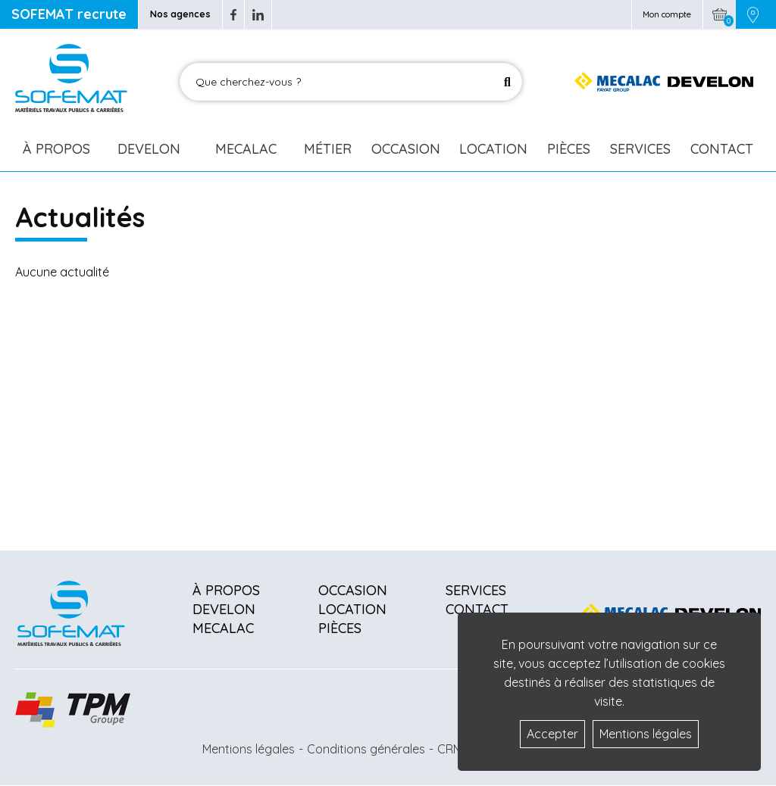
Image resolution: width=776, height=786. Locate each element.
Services (640, 149)
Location (493, 149)
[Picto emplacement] (753, 14)
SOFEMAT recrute (69, 14)
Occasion (405, 149)
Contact (721, 149)
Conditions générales (366, 749)
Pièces (568, 149)
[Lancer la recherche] (507, 82)
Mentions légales (248, 749)
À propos (226, 590)
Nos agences (180, 14)
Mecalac (246, 149)
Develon (148, 149)
